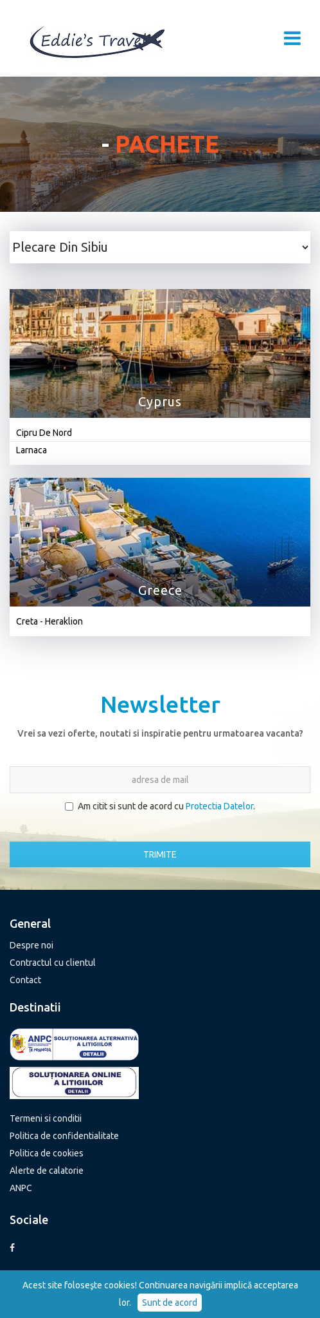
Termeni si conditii (46, 1118)
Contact (25, 980)
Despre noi (31, 945)
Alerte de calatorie (47, 1170)
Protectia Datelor (219, 806)
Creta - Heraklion (49, 621)
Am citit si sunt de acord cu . (160, 806)
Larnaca (31, 450)
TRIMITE (160, 854)
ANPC (21, 1188)
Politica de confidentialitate (64, 1136)
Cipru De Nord (44, 433)
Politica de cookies (47, 1153)
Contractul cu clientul (53, 962)
